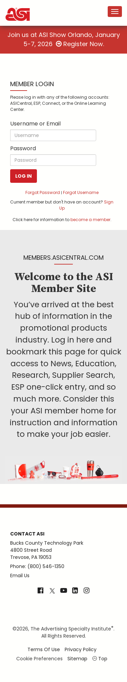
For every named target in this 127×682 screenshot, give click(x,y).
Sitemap (77, 658)
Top (99, 658)
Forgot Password (42, 192)
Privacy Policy (81, 649)
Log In (23, 176)
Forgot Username (81, 192)
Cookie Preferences (39, 658)
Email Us (19, 575)
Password (23, 148)
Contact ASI (27, 533)
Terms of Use (43, 649)
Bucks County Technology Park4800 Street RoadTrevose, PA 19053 (46, 550)
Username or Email (35, 124)
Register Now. (80, 44)
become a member (90, 219)
